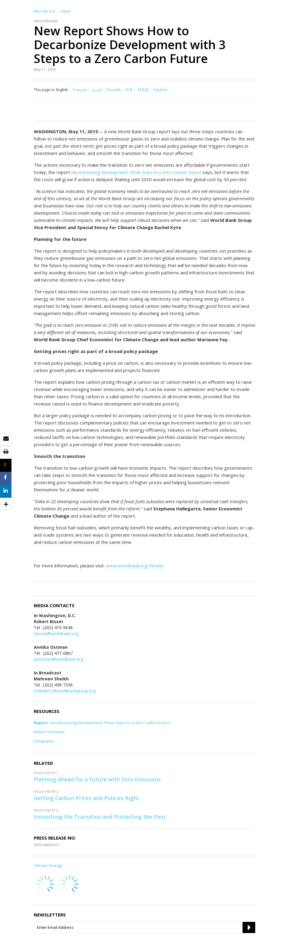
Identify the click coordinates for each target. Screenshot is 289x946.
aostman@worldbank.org (58, 659)
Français (80, 89)
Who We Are (44, 11)
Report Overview (49, 732)
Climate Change (48, 865)
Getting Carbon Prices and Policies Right (86, 798)
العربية (97, 89)
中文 (129, 89)
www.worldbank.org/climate (135, 566)
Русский (113, 89)
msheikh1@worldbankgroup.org (65, 691)
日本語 (143, 89)
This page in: (44, 89)
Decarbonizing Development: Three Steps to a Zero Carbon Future (136, 172)
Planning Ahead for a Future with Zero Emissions (97, 779)
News (65, 11)
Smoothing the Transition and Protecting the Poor (100, 816)
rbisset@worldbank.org (56, 633)
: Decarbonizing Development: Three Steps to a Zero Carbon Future (102, 722)
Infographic (44, 741)
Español (160, 89)
